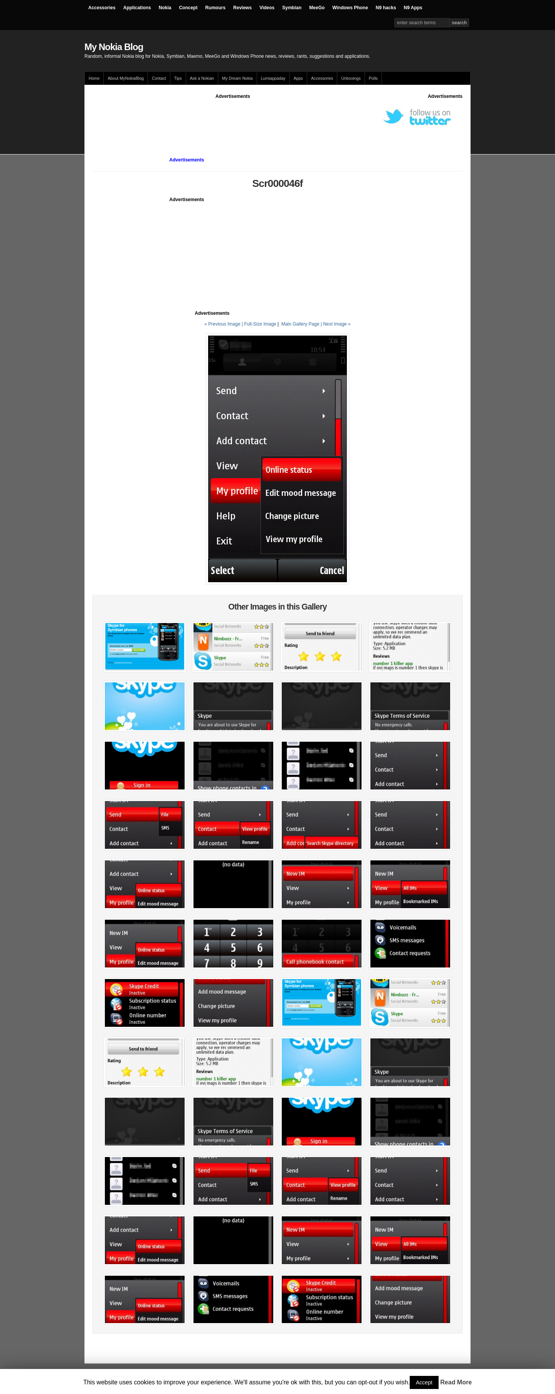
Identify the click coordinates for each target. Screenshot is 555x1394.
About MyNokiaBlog (126, 78)
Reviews (242, 7)
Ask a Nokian (202, 78)
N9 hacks (386, 7)
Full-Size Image (260, 324)
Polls (373, 78)
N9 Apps (413, 7)
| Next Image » (336, 324)
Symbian (291, 7)
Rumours (215, 7)
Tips (178, 78)
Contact (159, 78)
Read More (456, 1382)
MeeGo (317, 7)
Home (94, 78)
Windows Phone (350, 7)
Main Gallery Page (300, 324)
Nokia (165, 7)
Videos (266, 7)
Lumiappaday (273, 78)
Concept (188, 7)
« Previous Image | (224, 324)
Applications (137, 7)
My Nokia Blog (113, 47)
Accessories (102, 7)
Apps (298, 78)
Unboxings (350, 78)
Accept (424, 1382)
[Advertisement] (232, 117)
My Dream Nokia (237, 78)
